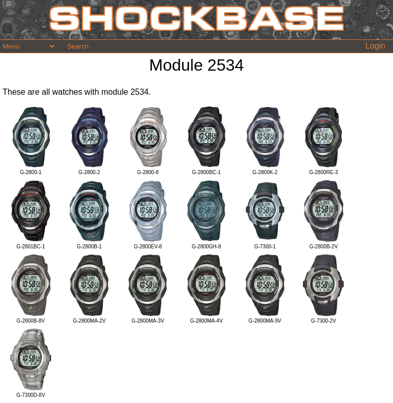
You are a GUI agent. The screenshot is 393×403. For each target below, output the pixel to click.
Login (375, 45)
